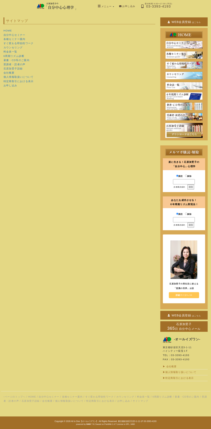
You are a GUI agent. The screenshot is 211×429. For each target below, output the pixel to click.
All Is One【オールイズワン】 (84, 421)
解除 (188, 176)
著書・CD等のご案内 (17, 60)
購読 (179, 176)
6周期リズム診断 (14, 56)
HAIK (133, 424)
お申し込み (10, 85)
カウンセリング (13, 47)
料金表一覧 (10, 51)
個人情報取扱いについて (19, 76)
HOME (8, 30)
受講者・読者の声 (14, 64)
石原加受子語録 (13, 68)
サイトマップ (140, 401)
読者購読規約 (179, 187)
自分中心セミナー (14, 34)
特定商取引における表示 (19, 81)
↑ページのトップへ (15, 396)
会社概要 (9, 72)
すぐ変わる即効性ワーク (19, 43)
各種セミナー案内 (14, 39)
